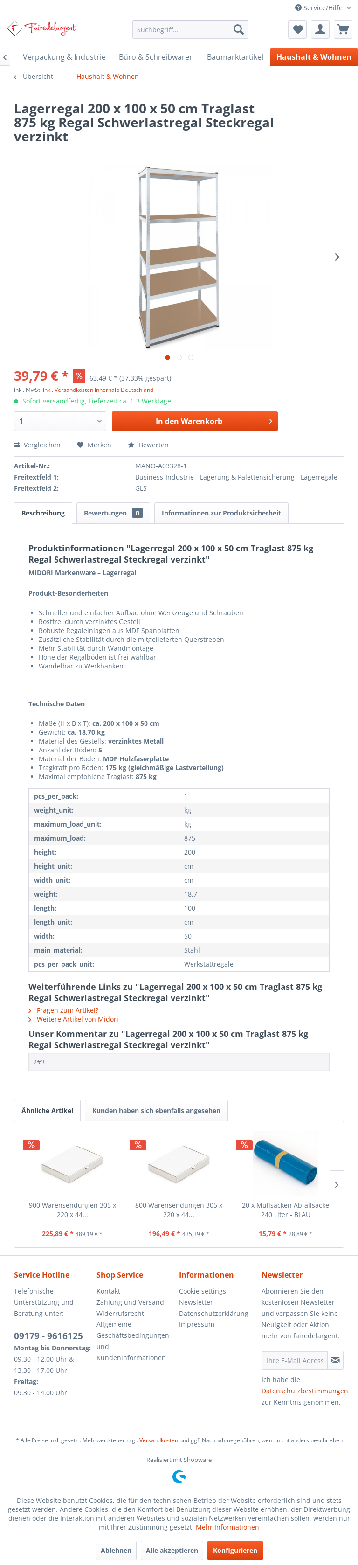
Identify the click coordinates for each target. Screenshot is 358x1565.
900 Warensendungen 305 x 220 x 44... (72, 1210)
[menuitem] (190, 29)
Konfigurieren (235, 1550)
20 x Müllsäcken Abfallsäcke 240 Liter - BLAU (285, 1210)
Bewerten (148, 444)
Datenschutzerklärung (213, 1313)
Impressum (196, 1324)
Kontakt (108, 1291)
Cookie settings (202, 1291)
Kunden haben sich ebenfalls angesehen (156, 1110)
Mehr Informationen (227, 1527)
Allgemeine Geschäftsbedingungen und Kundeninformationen (132, 1341)
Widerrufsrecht (120, 1313)
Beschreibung (43, 512)
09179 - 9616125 (48, 1336)
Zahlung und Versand (130, 1302)
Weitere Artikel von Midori (73, 1019)
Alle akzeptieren (172, 1550)
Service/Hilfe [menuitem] (319, 7)
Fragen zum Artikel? (63, 1010)
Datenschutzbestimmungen (305, 1390)
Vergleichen (37, 444)
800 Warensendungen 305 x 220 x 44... (178, 1210)
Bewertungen (113, 513)
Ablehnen (116, 1550)
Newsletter (196, 1302)
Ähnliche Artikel (47, 1110)
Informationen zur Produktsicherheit (221, 512)
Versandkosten (158, 1440)
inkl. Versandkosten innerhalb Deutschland (98, 390)
